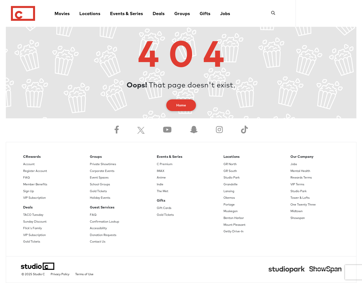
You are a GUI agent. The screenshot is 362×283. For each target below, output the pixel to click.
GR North (230, 164)
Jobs (225, 14)
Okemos (229, 198)
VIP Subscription (34, 198)
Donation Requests (103, 235)
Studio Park (231, 177)
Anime (161, 177)
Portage (229, 204)
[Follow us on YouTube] (167, 130)
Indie (160, 184)
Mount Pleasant (234, 225)
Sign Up (28, 191)
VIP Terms (297, 184)
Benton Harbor (233, 218)
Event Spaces (99, 177)
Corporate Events (102, 171)
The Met (162, 191)
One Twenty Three (303, 204)
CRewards (32, 157)
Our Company (302, 157)
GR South (230, 171)
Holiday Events (100, 198)
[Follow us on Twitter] (141, 130)
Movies (62, 14)
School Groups (100, 184)
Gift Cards (164, 208)
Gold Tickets (31, 241)
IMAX (160, 171)
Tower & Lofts (300, 198)
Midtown (296, 211)
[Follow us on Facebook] (116, 130)
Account (29, 164)
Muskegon (230, 211)
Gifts (205, 14)
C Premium (164, 164)
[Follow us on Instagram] (219, 130)
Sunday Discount (34, 221)
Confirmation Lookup (104, 221)
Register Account (35, 171)
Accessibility (98, 228)
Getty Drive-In (233, 231)
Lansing (228, 191)
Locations (89, 14)
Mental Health (300, 171)
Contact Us (97, 241)
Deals (159, 14)
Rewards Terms (301, 177)
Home (181, 105)
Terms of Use (84, 274)
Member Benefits (35, 184)
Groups (182, 14)
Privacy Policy (60, 274)
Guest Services (102, 207)
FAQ (26, 177)
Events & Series (126, 14)
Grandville (230, 184)
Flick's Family (32, 228)
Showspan (297, 218)
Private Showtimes (103, 164)
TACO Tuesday (33, 215)
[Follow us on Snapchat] (194, 130)
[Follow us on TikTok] (244, 130)
